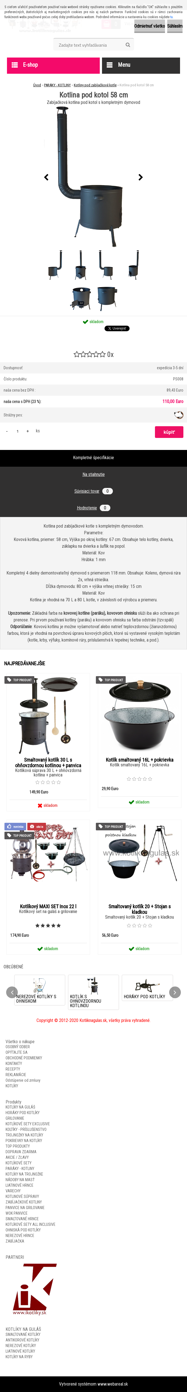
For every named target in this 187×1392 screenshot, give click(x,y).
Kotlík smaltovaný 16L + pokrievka (139, 760)
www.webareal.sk (113, 1384)
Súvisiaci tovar (93, 491)
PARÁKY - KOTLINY (57, 85)
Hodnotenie (93, 508)
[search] (128, 45)
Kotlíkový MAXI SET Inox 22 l (48, 906)
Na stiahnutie (93, 474)
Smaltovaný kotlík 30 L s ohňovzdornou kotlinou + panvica (48, 762)
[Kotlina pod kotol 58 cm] (93, 177)
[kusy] (17, 431)
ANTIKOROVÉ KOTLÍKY (22, 1340)
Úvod (37, 85)
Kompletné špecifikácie (93, 457)
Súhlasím (175, 26)
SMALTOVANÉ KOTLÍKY (23, 1334)
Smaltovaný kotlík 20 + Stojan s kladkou (139, 909)
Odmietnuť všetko (149, 26)
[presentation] (46, 177)
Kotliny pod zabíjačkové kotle (95, 85)
